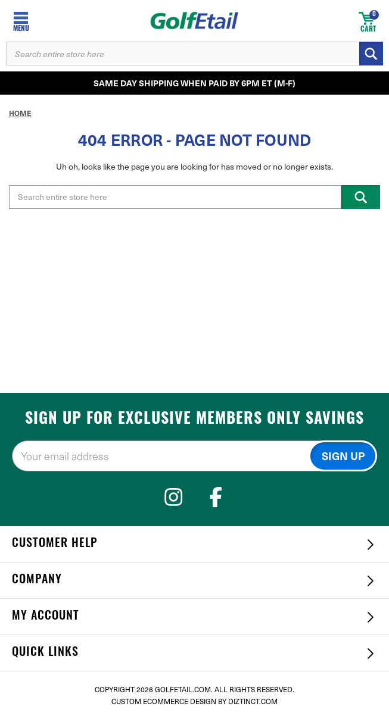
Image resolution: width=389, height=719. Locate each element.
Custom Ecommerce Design (163, 701)
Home (20, 113)
